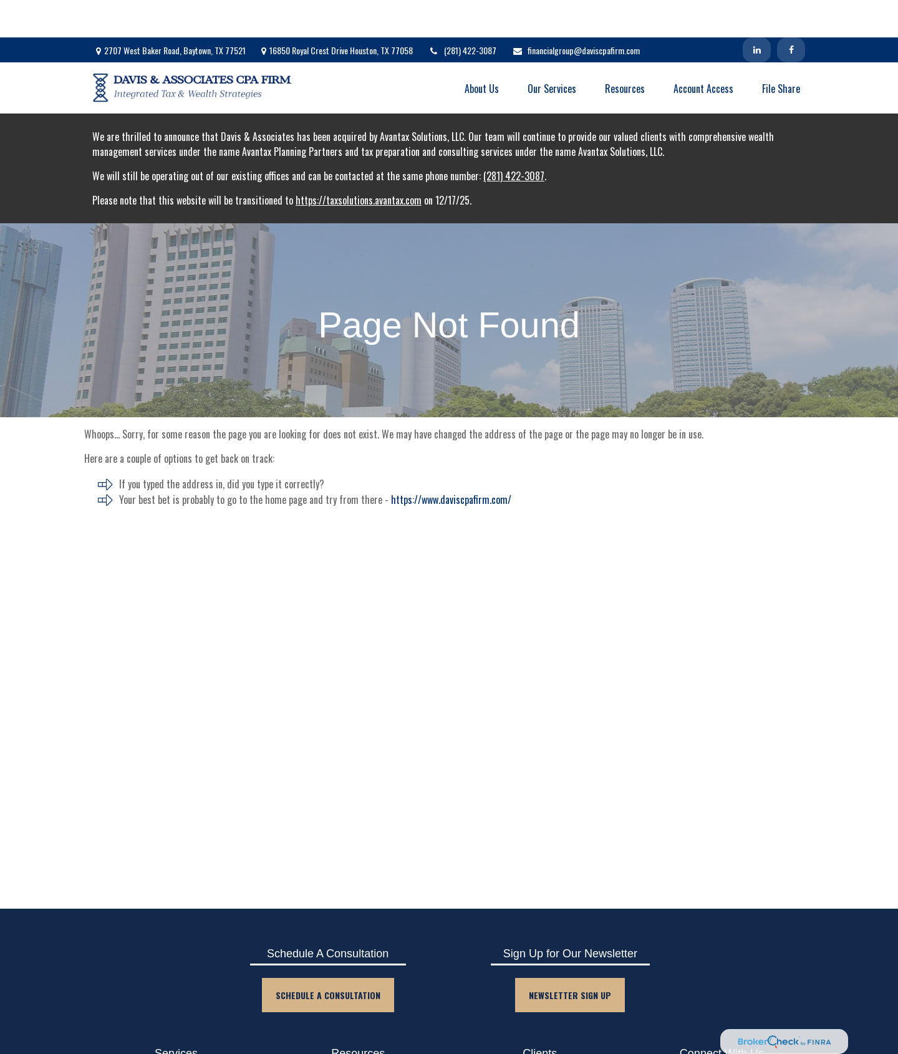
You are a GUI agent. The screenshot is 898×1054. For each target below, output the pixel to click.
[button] (482, 50)
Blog (357, 1046)
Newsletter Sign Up (570, 957)
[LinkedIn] (757, 12)
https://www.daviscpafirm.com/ (451, 462)
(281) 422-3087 (462, 12)
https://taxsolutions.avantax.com (359, 162)
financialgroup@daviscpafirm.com (576, 12)
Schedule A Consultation (328, 957)
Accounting (176, 1046)
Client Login (540, 1046)
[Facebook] (791, 12)
